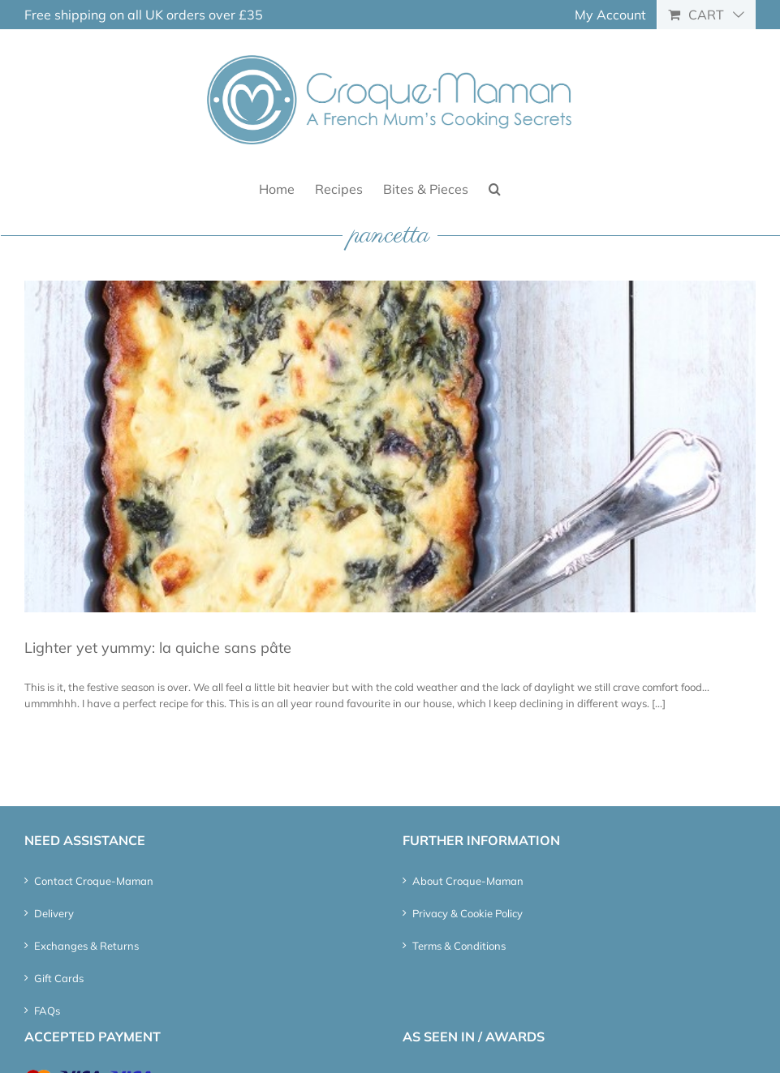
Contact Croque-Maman (93, 880)
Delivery (54, 913)
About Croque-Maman (468, 880)
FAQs (47, 1010)
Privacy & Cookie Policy (467, 913)
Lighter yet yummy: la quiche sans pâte (157, 647)
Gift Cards (59, 978)
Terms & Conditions (459, 945)
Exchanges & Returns (86, 945)
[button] (495, 187)
